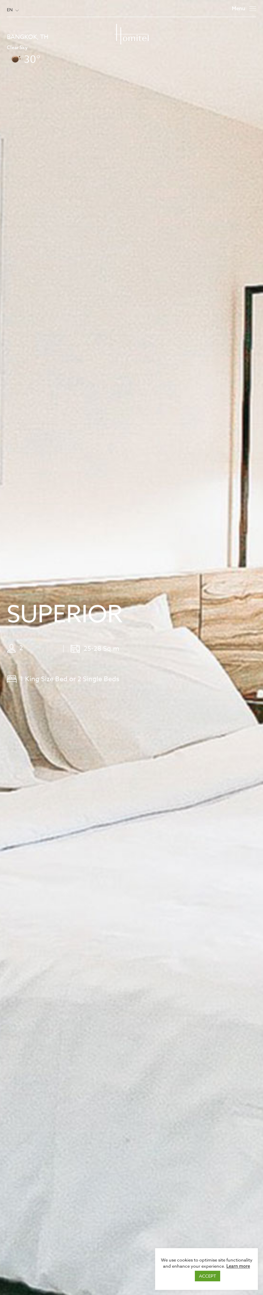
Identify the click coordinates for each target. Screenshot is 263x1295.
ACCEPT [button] (207, 1276)
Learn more (238, 1266)
